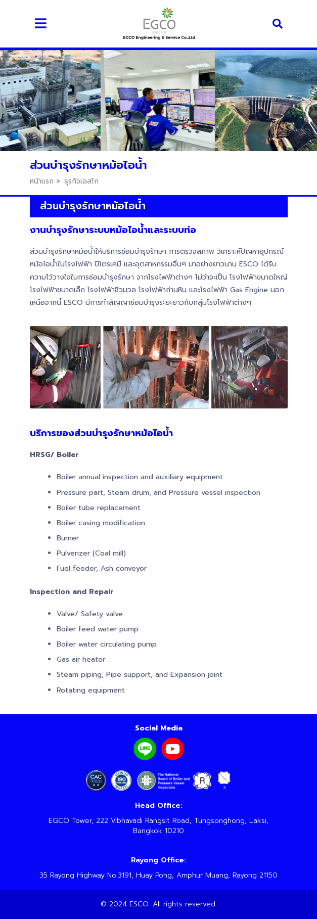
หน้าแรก (42, 181)
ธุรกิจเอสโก (81, 181)
